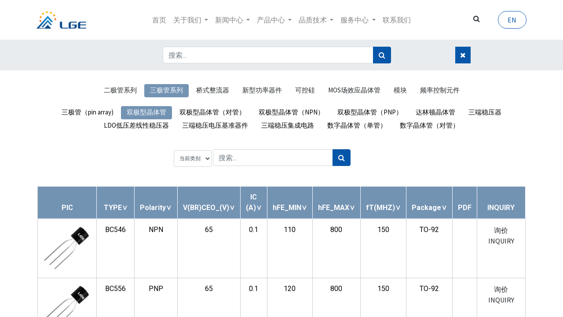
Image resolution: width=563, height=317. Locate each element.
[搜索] (382, 55)
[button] (116, 207)
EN (511, 19)
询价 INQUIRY (501, 235)
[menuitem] (159, 20)
